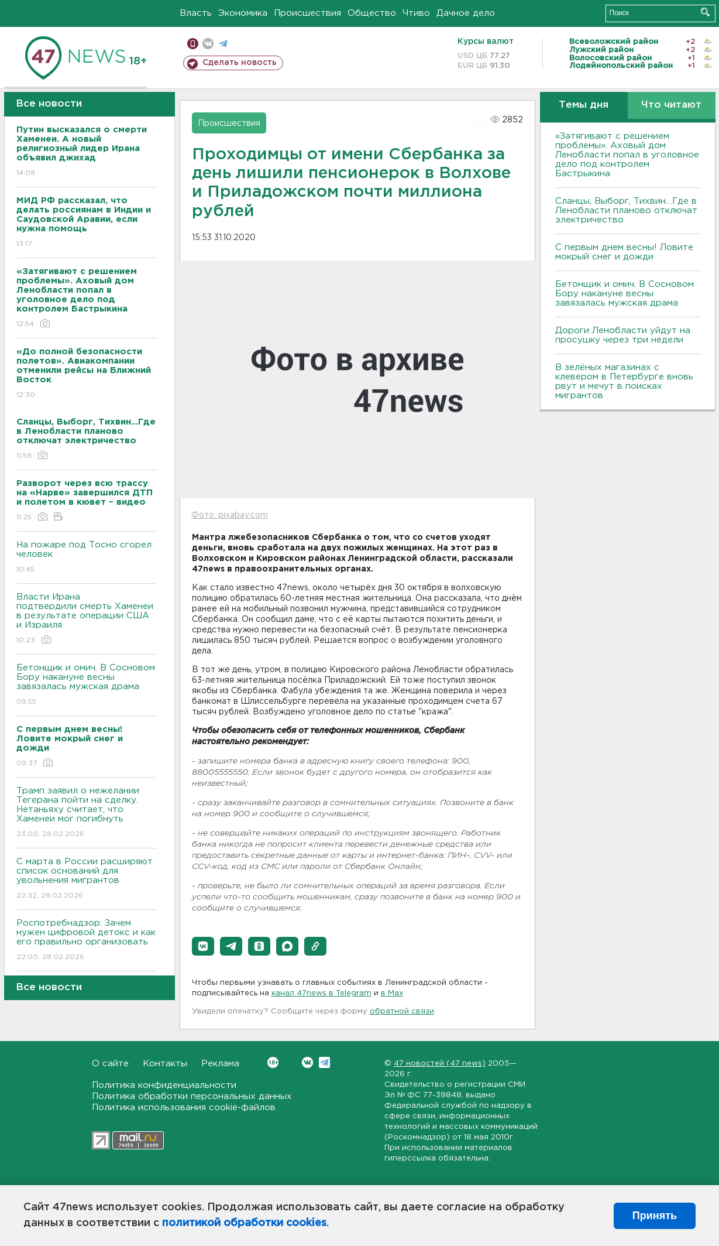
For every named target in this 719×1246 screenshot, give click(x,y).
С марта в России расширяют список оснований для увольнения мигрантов (86, 879)
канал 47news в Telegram (321, 993)
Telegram (324, 1062)
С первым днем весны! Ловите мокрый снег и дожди (624, 252)
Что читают (671, 105)
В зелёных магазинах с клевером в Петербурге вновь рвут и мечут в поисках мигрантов (624, 381)
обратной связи (402, 1011)
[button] (203, 946)
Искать (705, 12)
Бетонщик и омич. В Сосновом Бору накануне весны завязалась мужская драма (86, 685)
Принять (654, 1215)
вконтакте (208, 43)
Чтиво (416, 13)
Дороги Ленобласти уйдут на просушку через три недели (622, 335)
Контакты (165, 1063)
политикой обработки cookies (244, 1223)
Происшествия (307, 13)
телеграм (223, 43)
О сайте (110, 1063)
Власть (196, 13)
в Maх (392, 993)
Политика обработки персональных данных (192, 1096)
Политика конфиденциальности (164, 1085)
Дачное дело (465, 13)
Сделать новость (239, 62)
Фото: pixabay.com (229, 515)
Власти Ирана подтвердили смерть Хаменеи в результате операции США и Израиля (86, 619)
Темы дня (583, 105)
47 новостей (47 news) (440, 1063)
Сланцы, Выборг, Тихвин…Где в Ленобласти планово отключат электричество (626, 210)
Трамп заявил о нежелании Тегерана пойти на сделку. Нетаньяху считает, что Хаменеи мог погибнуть (86, 813)
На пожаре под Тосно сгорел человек (86, 557)
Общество (372, 13)
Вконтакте (272, 1062)
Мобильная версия (192, 43)
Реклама (220, 1063)
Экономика (242, 13)
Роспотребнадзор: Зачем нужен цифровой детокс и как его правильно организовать (86, 940)
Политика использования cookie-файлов (184, 1107)
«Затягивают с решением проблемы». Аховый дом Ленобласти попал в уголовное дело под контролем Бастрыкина (627, 154)
